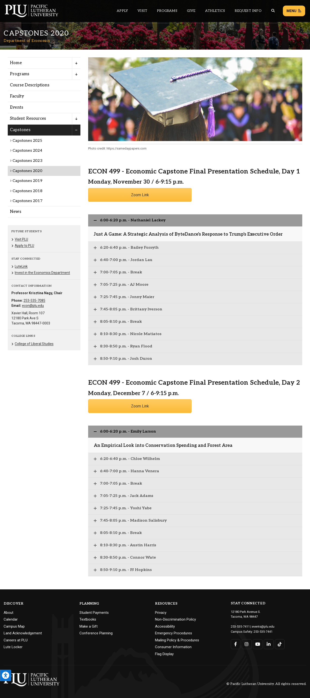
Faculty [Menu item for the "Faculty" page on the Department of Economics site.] (17, 96)
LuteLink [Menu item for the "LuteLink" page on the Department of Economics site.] (21, 266)
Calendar (11, 619)
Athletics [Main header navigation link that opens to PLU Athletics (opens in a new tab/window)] (215, 11)
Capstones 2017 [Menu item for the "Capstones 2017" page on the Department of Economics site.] (27, 201)
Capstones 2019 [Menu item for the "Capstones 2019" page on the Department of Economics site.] (27, 181)
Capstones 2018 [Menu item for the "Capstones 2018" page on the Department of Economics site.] (27, 191)
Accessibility (165, 626)
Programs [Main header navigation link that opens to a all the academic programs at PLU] (167, 11)
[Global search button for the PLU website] (273, 11)
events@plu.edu (263, 626)
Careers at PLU (16, 640)
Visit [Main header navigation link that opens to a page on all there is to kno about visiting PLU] (142, 11)
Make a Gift (88, 626)
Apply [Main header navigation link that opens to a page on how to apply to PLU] (122, 11)
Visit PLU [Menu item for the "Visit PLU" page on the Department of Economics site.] (21, 239)
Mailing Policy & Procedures (177, 640)
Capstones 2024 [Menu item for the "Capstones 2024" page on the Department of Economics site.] (27, 150)
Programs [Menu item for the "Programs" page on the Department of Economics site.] (20, 74)
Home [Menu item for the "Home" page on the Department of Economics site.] (16, 62)
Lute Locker (13, 647)
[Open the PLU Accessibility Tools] (5, 675)
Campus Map (14, 626)
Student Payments (94, 612)
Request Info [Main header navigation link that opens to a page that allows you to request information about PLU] (248, 11)
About (8, 612)
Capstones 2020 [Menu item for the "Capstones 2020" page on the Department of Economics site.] (27, 171)
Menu (294, 11)
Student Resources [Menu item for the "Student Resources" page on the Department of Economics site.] (28, 118)
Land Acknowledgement (23, 633)
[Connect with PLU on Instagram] (247, 644)
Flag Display (164, 654)
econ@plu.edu (33, 306)
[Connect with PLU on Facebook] (236, 644)
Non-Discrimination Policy (175, 619)
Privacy (160, 612)
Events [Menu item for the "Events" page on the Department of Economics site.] (16, 107)
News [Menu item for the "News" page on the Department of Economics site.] (15, 211)
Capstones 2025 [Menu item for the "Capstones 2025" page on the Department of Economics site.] (27, 140)
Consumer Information (173, 647)
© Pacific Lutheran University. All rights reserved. (266, 684)
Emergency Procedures (173, 633)
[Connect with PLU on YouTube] (258, 644)
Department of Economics (27, 40)
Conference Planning (96, 633)
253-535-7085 (34, 300)
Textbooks (87, 619)
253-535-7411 (240, 626)
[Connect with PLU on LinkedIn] (269, 644)
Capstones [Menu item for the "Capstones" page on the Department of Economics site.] (20, 130)
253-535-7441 (263, 631)
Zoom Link (140, 195)
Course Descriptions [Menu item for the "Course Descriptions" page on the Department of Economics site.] (29, 85)
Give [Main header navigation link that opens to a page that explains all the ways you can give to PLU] (191, 11)
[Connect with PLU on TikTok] (280, 644)
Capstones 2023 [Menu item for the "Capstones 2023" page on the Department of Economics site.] (27, 160)
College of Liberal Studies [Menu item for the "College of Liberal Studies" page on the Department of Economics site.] (34, 344)
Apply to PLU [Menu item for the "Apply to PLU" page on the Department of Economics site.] (24, 246)
